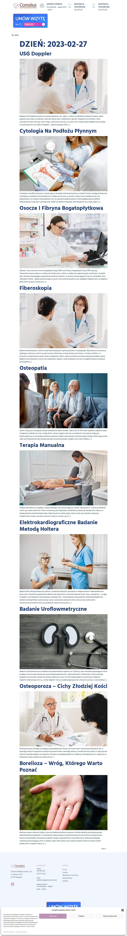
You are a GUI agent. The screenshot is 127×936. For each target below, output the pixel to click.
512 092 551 (78, 9)
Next (104, 848)
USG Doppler (36, 53)
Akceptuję (53, 916)
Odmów (81, 916)
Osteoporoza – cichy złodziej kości (63, 686)
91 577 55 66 (102, 9)
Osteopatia (33, 368)
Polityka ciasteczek (8, 932)
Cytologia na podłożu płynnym (58, 131)
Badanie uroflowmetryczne (53, 609)
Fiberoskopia (36, 288)
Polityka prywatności (21, 932)
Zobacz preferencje (110, 916)
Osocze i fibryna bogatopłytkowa (61, 208)
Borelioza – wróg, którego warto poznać (61, 766)
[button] (123, 910)
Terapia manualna (42, 445)
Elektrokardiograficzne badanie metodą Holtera (59, 526)
